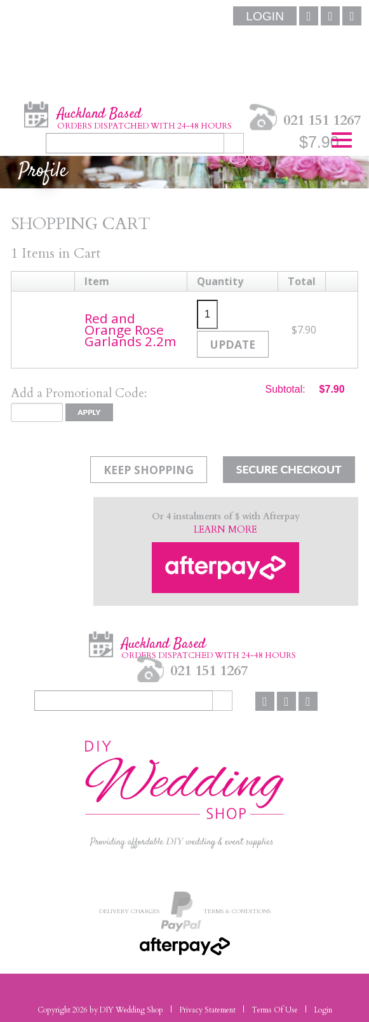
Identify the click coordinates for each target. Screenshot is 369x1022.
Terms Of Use (275, 1010)
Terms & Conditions (237, 911)
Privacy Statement (207, 1010)
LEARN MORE (225, 530)
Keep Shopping (149, 469)
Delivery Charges (129, 911)
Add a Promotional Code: (79, 393)
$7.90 (319, 142)
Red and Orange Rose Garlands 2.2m (130, 329)
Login (323, 1010)
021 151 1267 (322, 119)
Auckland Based (144, 118)
